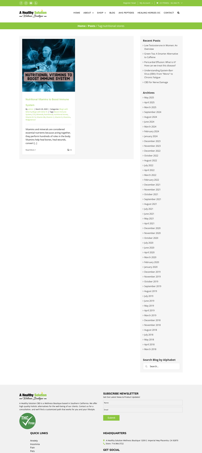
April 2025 (149, 102)
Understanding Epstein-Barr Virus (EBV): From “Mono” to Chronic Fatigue (158, 74)
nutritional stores (61, 114)
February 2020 (151, 262)
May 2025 (149, 97)
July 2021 (148, 208)
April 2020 (149, 252)
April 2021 (149, 223)
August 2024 (150, 116)
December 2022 (152, 150)
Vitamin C (50, 117)
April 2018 (149, 344)
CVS (34, 114)
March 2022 (150, 175)
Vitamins (66, 117)
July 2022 (148, 165)
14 (69, 150)
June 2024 (149, 121)
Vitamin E (58, 117)
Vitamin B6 (41, 117)
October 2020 (151, 237)
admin (30, 109)
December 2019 (152, 271)
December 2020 (152, 228)
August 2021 (150, 203)
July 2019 (148, 296)
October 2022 (151, 155)
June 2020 (149, 247)
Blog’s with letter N (39, 112)
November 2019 (152, 276)
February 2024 (151, 131)
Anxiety (34, 440)
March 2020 (150, 257)
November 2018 (152, 325)
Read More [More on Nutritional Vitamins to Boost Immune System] (30, 150)
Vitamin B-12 (31, 117)
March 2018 (150, 349)
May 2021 (149, 218)
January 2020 (150, 266)
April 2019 (149, 310)
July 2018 (148, 334)
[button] (178, 12)
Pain (32, 447)
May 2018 (149, 339)
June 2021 (149, 213)
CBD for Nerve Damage (156, 82)
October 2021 (151, 194)
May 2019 (149, 305)
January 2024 (150, 136)
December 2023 (152, 141)
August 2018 (150, 329)
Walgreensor (31, 119)
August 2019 (150, 291)
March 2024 (150, 126)
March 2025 (150, 107)
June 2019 (149, 300)
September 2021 (152, 199)
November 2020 (152, 233)
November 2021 (152, 189)
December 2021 (152, 184)
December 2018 (152, 320)
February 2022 (151, 179)
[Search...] (161, 366)
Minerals (39, 114)
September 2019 (152, 286)
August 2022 (150, 160)
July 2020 (148, 242)
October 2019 (151, 281)
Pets (32, 451)
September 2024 (152, 112)
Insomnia (35, 444)
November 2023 (152, 145)
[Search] (146, 366)
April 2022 (149, 170)
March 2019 (150, 315)
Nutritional (48, 114)
